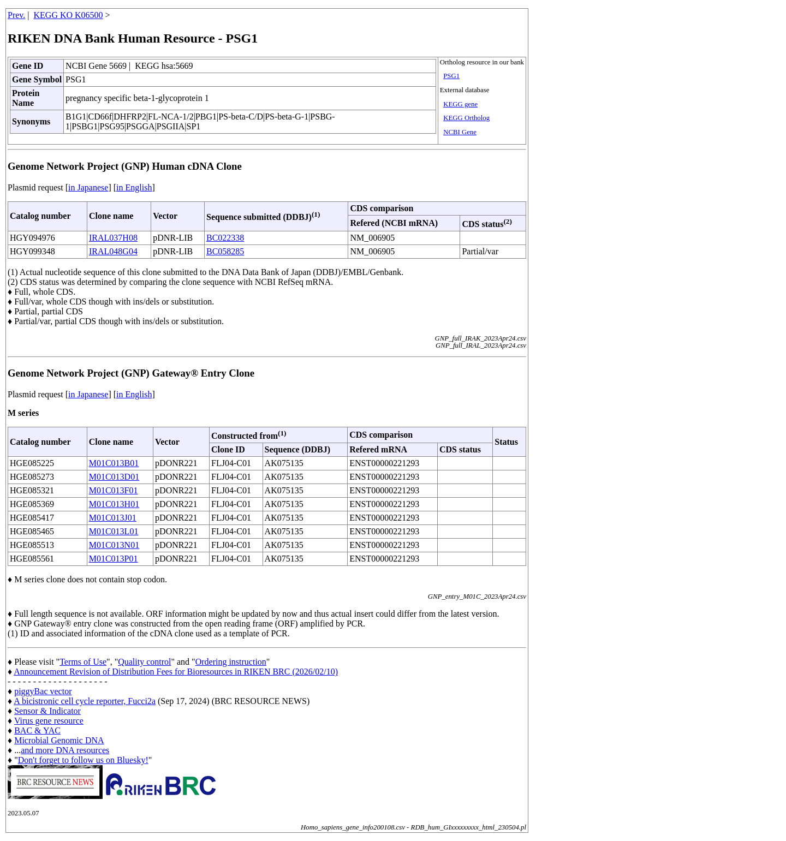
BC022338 (225, 237)
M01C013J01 (112, 517)
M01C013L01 (114, 531)
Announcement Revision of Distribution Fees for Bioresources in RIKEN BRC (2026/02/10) (176, 671)
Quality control (144, 661)
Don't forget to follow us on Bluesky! (83, 760)
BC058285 (225, 251)
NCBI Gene (460, 132)
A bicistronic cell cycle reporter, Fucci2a (85, 701)
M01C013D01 (114, 476)
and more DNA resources (65, 750)
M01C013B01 (114, 463)
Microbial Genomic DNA (59, 740)
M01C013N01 (114, 545)
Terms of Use (82, 661)
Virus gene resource (49, 720)
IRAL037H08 (113, 237)
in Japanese (88, 187)
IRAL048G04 (113, 251)
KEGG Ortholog (466, 118)
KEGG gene (460, 104)
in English (134, 187)
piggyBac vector (43, 691)
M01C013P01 (113, 558)
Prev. (16, 15)
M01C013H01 (114, 504)
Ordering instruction (230, 661)
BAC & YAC (37, 730)
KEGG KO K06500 (68, 15)
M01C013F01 (113, 490)
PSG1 (451, 76)
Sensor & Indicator (47, 710)
